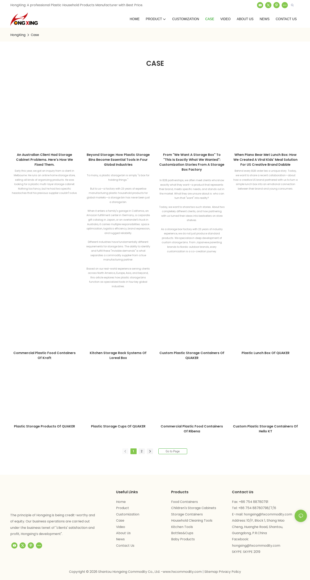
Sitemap (211, 571)
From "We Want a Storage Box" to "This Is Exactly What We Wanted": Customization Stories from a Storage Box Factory (191, 162)
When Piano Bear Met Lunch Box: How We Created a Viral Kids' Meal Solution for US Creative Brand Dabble (265, 159)
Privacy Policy (230, 571)
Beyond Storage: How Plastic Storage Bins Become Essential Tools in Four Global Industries (118, 159)
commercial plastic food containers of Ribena (192, 429)
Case (35, 34)
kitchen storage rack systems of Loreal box (118, 355)
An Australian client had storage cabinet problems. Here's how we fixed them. (44, 159)
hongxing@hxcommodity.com (268, 514)
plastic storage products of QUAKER (44, 426)
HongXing (17, 34)
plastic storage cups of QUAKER (118, 426)
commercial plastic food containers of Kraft (44, 355)
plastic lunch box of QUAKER (265, 353)
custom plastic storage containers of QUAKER (191, 355)
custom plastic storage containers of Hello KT (265, 429)
